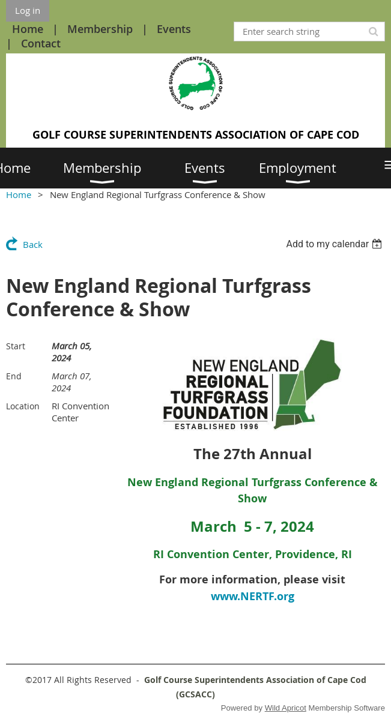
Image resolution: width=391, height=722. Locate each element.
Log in (27, 10)
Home (27, 29)
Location (23, 406)
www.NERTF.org (252, 596)
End (14, 376)
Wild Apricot (285, 707)
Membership (100, 29)
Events (174, 29)
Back (33, 244)
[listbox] (335, 243)
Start (15, 346)
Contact (41, 43)
